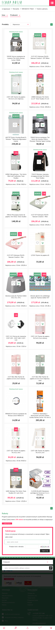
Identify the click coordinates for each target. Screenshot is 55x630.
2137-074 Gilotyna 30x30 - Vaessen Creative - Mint (40, 216)
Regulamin (5, 598)
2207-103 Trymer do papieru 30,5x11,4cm (16, 451)
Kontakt (4, 600)
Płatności (5, 593)
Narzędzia (16, 9)
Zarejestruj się (32, 596)
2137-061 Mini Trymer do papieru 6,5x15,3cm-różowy (16, 378)
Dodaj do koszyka (42, 44)
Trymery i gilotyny (42, 9)
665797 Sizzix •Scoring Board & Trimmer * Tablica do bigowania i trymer (16, 139)
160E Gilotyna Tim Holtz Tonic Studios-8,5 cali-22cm (16, 492)
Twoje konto (31, 598)
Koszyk (30, 602)
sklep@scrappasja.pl (39, 623)
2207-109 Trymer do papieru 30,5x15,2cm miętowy (16, 98)
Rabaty (4, 605)
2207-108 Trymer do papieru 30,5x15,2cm (40, 451)
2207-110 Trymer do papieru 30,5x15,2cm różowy (40, 337)
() (39, 627)
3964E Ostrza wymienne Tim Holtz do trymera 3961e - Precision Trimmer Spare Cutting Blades (40, 140)
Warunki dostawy (7, 596)
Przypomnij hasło (33, 600)
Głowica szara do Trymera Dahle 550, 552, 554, (15, 297)
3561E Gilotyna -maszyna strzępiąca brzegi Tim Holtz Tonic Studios (40, 176)
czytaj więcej (7, 523)
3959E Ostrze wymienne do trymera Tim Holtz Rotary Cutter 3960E (16, 58)
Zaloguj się (31, 593)
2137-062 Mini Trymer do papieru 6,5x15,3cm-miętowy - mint (40, 378)
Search (16, 628)
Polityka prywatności (8, 602)
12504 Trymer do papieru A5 (40, 255)
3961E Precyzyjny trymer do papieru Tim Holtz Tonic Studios (15, 216)
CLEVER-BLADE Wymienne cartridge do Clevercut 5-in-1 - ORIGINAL (40, 493)
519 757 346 (38, 613)
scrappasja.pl (6, 9)
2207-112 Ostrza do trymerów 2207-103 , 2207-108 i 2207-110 (16, 338)
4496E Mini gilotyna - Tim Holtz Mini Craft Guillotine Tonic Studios (15, 176)
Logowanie (27, 628)
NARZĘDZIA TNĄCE (28, 9)
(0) (51, 628)
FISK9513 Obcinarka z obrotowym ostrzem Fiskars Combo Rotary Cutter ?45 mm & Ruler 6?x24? (40, 416)
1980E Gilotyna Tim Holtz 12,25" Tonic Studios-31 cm (40, 98)
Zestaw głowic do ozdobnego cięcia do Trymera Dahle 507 (40, 297)
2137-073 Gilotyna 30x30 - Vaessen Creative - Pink (16, 256)
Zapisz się (45, 551)
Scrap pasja (16, 3)
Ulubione (30, 605)
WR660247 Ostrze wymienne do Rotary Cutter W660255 (16, 414)
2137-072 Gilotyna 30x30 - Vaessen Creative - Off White (40, 57)
